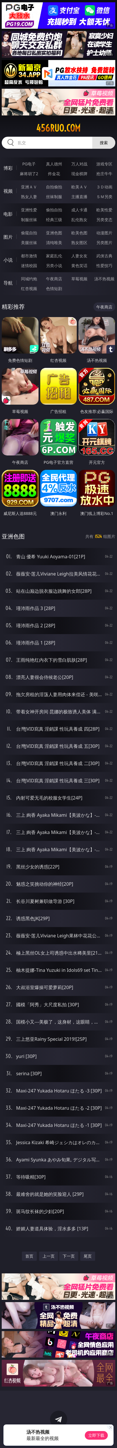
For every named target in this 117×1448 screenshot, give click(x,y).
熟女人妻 (29, 196)
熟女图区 (79, 242)
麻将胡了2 (29, 173)
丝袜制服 (54, 196)
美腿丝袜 (29, 242)
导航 (8, 283)
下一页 (69, 1256)
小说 (8, 260)
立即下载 (96, 1435)
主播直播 (79, 196)
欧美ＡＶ (79, 187)
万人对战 (79, 164)
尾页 (88, 1256)
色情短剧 (54, 288)
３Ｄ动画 (104, 187)
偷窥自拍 (29, 232)
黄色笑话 (79, 265)
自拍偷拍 (54, 187)
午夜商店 (54, 278)
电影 (8, 214)
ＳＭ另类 (104, 196)
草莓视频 (79, 278)
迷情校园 (29, 265)
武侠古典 (104, 255)
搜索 (104, 142)
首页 (29, 1256)
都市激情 (29, 255)
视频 (8, 191)
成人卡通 (79, 210)
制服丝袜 (29, 219)
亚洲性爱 (29, 210)
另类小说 (54, 265)
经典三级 (54, 219)
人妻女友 (79, 255)
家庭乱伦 (54, 255)
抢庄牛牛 (104, 173)
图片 (8, 237)
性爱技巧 (104, 265)
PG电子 (29, 164)
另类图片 (104, 242)
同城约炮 (29, 278)
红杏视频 (29, 288)
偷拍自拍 (54, 210)
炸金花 (54, 173)
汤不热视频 (104, 278)
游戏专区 (104, 164)
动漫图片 (104, 232)
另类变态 (104, 219)
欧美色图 (79, 232)
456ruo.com (58, 128)
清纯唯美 (54, 242)
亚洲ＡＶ (29, 187)
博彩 (8, 168)
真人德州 (54, 164)
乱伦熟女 (79, 219)
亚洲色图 (54, 232)
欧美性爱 (104, 210)
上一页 (49, 1256)
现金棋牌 (79, 173)
